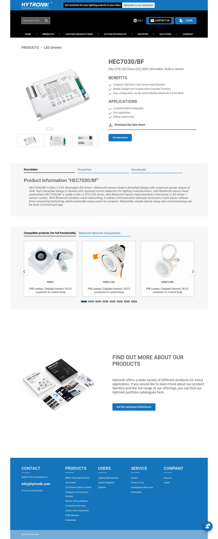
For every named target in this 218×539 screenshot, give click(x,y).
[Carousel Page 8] (134, 301)
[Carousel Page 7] (127, 301)
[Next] (193, 271)
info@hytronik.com (35, 484)
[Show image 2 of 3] (57, 129)
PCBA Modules (72, 515)
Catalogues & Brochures (142, 487)
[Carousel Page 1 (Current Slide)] (84, 301)
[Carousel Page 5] (112, 301)
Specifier (102, 487)
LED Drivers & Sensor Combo (78, 487)
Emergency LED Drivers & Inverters (76, 494)
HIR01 (50, 282)
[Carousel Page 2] (91, 301)
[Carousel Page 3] (98, 301)
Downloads (136, 492)
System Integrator (106, 482)
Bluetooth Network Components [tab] (99, 233)
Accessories (70, 520)
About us (168, 478)
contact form (37, 490)
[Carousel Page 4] (105, 301)
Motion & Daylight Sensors (77, 478)
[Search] (46, 20)
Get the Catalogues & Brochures (134, 407)
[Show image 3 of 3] (65, 129)
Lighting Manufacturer (108, 478)
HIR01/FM (167, 282)
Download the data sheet (130, 124)
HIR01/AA (109, 282)
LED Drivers (70, 482)
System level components (77, 510)
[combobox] (32, 20)
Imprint (134, 478)
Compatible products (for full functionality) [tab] (50, 233)
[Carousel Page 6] (119, 301)
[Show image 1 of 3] (49, 129)
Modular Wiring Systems (76, 501)
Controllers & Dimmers (75, 506)
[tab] (49, 170)
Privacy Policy (137, 482)
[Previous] (24, 271)
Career (167, 482)
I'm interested (120, 137)
